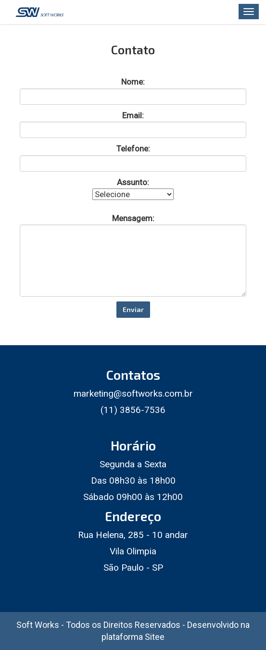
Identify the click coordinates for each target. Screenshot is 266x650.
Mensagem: (133, 218)
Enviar (133, 309)
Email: (133, 115)
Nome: (133, 82)
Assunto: (133, 182)
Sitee (155, 637)
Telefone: (133, 148)
